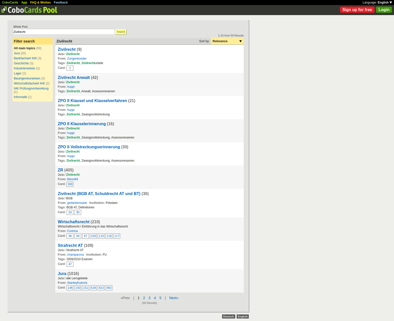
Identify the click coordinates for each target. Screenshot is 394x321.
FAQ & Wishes (40, 2)
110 (101, 236)
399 (70, 184)
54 (77, 236)
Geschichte (21, 63)
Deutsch (228, 316)
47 (70, 264)
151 (85, 288)
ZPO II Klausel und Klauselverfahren (92, 101)
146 (70, 288)
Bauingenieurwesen (27, 78)
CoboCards (10, 2)
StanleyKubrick (77, 283)
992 (109, 288)
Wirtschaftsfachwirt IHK (29, 83)
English (385, 2)
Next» (174, 298)
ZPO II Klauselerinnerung (82, 124)
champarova (75, 254)
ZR (60, 170)
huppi (70, 86)
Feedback (61, 2)
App (24, 2)
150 (77, 288)
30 (77, 212)
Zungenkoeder (76, 58)
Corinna (72, 231)
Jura (17, 53)
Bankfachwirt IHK (25, 58)
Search (121, 31)
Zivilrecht (67, 49)
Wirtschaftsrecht (73, 222)
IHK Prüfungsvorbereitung (31, 88)
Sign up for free (357, 10)
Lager (18, 73)
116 (109, 236)
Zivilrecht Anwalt (74, 77)
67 (85, 236)
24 (70, 212)
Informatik (20, 97)
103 (93, 236)
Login (383, 10)
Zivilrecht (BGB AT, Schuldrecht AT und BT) (99, 194)
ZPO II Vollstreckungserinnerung (89, 147)
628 (93, 288)
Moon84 (72, 179)
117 (116, 236)
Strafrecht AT (70, 245)
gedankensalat (77, 203)
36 (70, 236)
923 (101, 288)
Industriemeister (24, 68)
